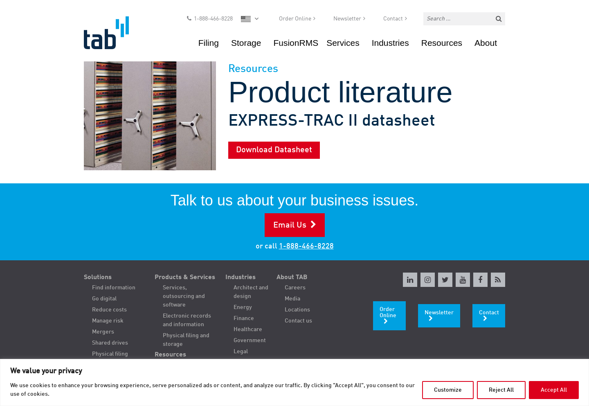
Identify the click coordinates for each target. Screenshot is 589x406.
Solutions (98, 277)
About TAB (292, 277)
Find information (113, 288)
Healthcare (248, 329)
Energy (243, 307)
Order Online (295, 19)
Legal (241, 351)
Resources (441, 42)
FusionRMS (295, 42)
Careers (295, 288)
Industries (390, 42)
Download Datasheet (274, 150)
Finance (244, 318)
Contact (393, 19)
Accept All (554, 390)
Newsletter (347, 19)
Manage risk (108, 321)
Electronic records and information (187, 320)
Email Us (289, 225)
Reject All (501, 390)
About (485, 42)
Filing (208, 42)
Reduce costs (109, 310)
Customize (448, 390)
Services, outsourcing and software (184, 296)
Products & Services (185, 277)
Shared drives (110, 343)
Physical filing (110, 354)
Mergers (103, 332)
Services (343, 42)
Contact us (298, 321)
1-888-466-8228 (213, 19)
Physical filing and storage (186, 340)
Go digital (104, 299)
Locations (297, 310)
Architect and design (251, 292)
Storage (246, 42)
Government (250, 340)
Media (292, 299)
